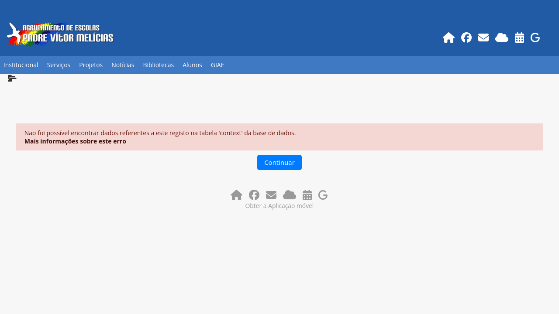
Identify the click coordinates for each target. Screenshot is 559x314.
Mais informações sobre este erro (75, 141)
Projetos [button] (91, 65)
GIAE (217, 65)
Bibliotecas (158, 65)
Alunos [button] (192, 65)
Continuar (279, 162)
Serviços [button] (59, 65)
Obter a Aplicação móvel (279, 205)
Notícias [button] (122, 65)
